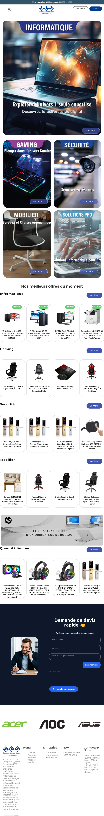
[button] (80, 8)
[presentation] (65, 680)
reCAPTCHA (54, 672)
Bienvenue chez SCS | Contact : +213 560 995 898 (52, 2)
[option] (38, 323)
